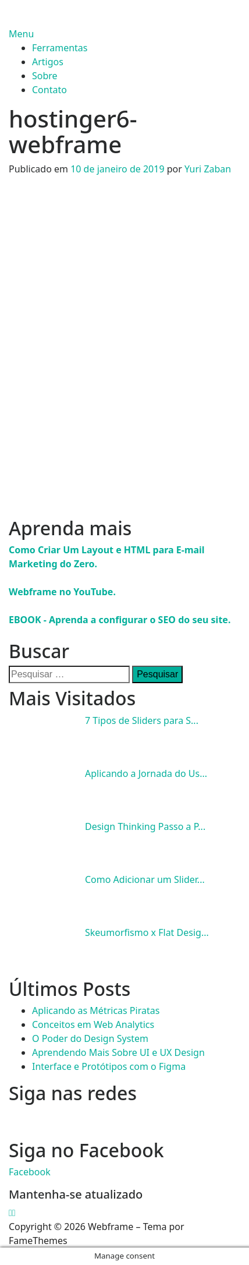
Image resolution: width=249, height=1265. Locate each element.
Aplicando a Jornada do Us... (146, 773)
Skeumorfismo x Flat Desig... (147, 932)
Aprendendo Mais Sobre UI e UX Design (118, 1052)
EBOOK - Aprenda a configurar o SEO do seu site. (119, 619)
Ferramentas (60, 47)
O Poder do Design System (90, 1038)
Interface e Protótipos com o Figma (109, 1066)
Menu (21, 33)
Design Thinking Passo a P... (145, 826)
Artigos (47, 61)
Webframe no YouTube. (62, 591)
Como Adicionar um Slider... (145, 879)
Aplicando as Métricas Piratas (95, 1010)
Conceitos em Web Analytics (93, 1024)
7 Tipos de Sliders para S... (141, 720)
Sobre (45, 75)
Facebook (30, 1171)
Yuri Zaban (207, 168)
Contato (49, 89)
